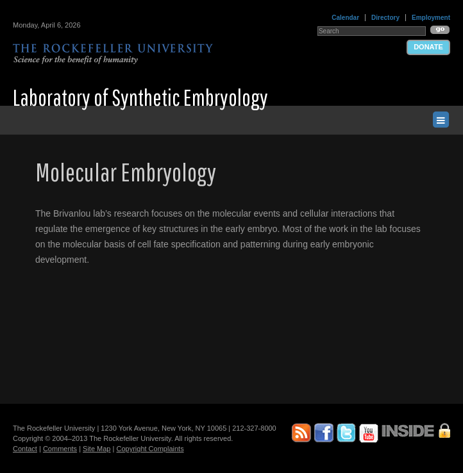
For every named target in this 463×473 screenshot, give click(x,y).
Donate (428, 47)
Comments (60, 448)
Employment (431, 17)
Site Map (96, 448)
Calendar (345, 17)
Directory (385, 17)
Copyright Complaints (149, 448)
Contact (25, 448)
